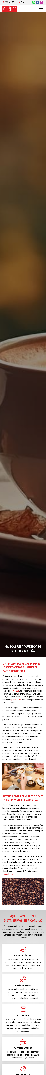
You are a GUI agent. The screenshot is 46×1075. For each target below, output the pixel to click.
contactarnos (8, 874)
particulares (16, 700)
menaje (16, 691)
